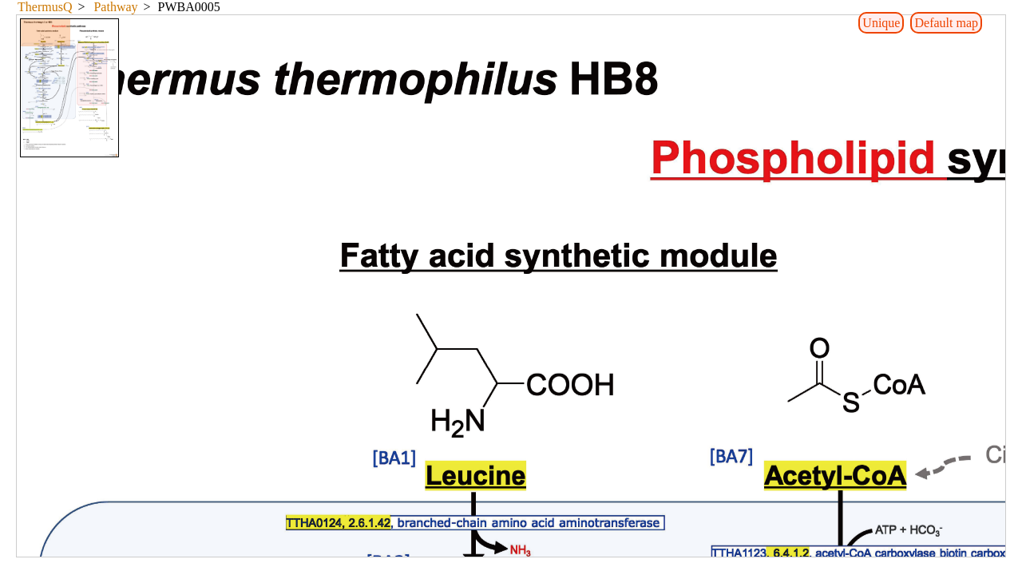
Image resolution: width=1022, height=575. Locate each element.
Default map (946, 23)
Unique (881, 23)
